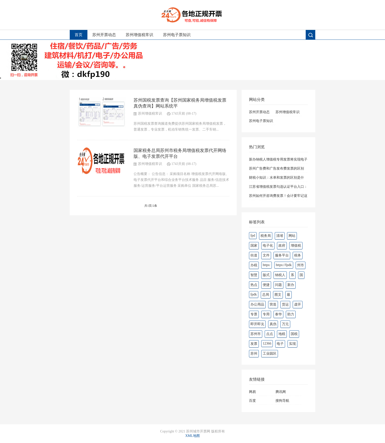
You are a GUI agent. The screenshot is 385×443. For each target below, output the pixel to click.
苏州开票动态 (104, 35)
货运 (285, 304)
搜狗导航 (282, 401)
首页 (78, 35)
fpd (252, 235)
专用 (266, 314)
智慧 (253, 275)
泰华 (278, 314)
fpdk (253, 294)
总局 (265, 294)
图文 (278, 294)
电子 (280, 344)
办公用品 (257, 304)
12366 (267, 343)
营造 (273, 304)
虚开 (297, 304)
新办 (290, 285)
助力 (290, 314)
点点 (269, 334)
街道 (253, 255)
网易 (252, 392)
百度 (252, 401)
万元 (285, 324)
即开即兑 (257, 324)
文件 (266, 255)
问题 (278, 285)
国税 (294, 334)
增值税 (296, 245)
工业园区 (269, 353)
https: (266, 265)
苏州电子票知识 (177, 35)
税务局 (266, 236)
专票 (253, 314)
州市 (300, 265)
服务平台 (282, 255)
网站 (292, 236)
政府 (281, 245)
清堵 (279, 236)
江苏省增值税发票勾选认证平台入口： (278, 186)
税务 (297, 255)
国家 (253, 245)
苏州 (253, 353)
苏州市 (255, 334)
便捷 (266, 285)
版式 (266, 275)
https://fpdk (284, 265)
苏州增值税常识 (139, 35)
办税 (253, 265)
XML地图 (192, 436)
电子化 (268, 245)
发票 (253, 344)
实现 (292, 344)
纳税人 (280, 275)
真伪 (273, 324)
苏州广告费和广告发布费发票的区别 (276, 168)
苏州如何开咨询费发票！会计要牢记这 (278, 196)
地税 (281, 334)
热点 (253, 285)
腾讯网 (280, 392)
